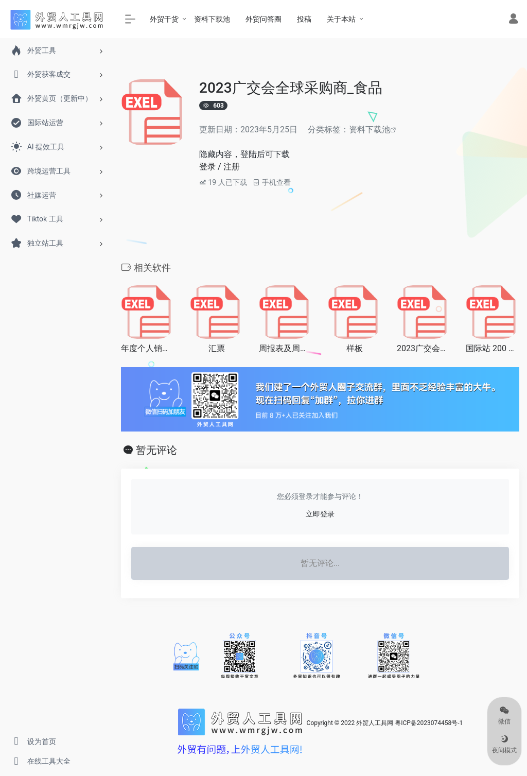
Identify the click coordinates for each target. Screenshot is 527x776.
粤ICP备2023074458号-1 (429, 723)
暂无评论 (156, 450)
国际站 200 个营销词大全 (492, 348)
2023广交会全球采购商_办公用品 (423, 348)
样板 (354, 348)
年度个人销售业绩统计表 (147, 348)
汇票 (216, 348)
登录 (207, 166)
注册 (231, 166)
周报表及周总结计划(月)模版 (285, 348)
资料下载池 (369, 129)
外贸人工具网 (374, 723)
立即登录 (320, 514)
